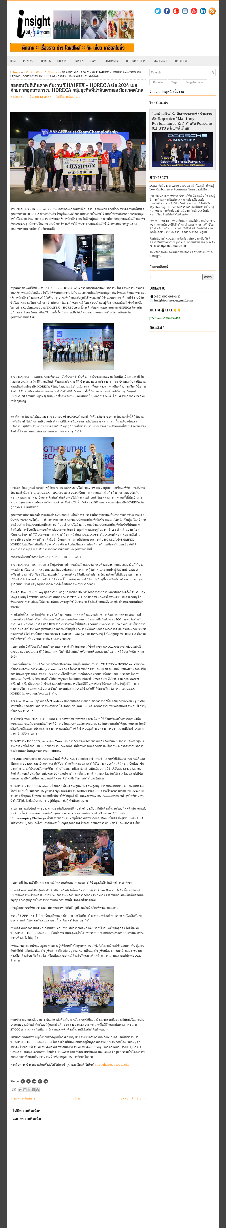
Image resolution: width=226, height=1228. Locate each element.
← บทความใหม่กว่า (22, 1098)
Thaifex (53, 72)
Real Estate (160, 61)
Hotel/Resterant (136, 61)
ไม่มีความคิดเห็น (66, 96)
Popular (158, 82)
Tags (174, 82)
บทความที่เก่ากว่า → (133, 1098)
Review (79, 61)
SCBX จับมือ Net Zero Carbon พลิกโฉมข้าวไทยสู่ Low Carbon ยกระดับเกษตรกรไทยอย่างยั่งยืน (181, 187)
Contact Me (181, 61)
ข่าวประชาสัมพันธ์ (34, 72)
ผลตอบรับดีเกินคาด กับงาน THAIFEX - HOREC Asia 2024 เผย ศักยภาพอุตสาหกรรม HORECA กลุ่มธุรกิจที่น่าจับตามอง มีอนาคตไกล (76, 88)
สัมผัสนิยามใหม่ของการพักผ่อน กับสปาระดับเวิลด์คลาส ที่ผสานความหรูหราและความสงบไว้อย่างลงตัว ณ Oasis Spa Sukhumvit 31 (182, 242)
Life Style (63, 61)
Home (13, 61)
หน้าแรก (78, 1098)
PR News (28, 61)
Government (112, 61)
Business (45, 61)
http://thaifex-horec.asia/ (112, 1064)
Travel (94, 61)
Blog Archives (194, 82)
